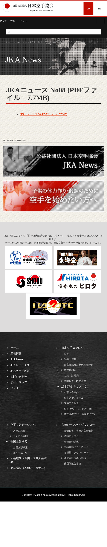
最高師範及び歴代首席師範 (78, 364)
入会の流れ (19, 430)
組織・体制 (70, 359)
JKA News (16, 359)
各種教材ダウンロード (76, 452)
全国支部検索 (18, 441)
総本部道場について (73, 386)
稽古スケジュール (74, 397)
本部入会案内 (71, 392)
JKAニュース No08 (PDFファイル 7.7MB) (43, 114)
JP (88, 8)
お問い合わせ (18, 376)
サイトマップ (18, 382)
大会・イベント (18, 21)
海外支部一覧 (20, 452)
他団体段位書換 (72, 463)
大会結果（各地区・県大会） (28, 468)
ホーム (9, 42)
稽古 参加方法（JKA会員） (79, 408)
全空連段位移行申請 (75, 458)
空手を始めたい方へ (22, 424)
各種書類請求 (71, 441)
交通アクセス (71, 403)
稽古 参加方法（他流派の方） (81, 414)
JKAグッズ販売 (19, 370)
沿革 (66, 353)
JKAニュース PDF (25, 42)
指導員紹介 (70, 370)
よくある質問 (20, 436)
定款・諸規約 (71, 375)
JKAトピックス (19, 365)
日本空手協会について (75, 347)
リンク (14, 388)
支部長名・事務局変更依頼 (78, 430)
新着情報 (16, 353)
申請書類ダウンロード (76, 447)
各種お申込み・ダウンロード (79, 424)
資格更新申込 (71, 436)
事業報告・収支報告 (75, 381)
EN (99, 8)
